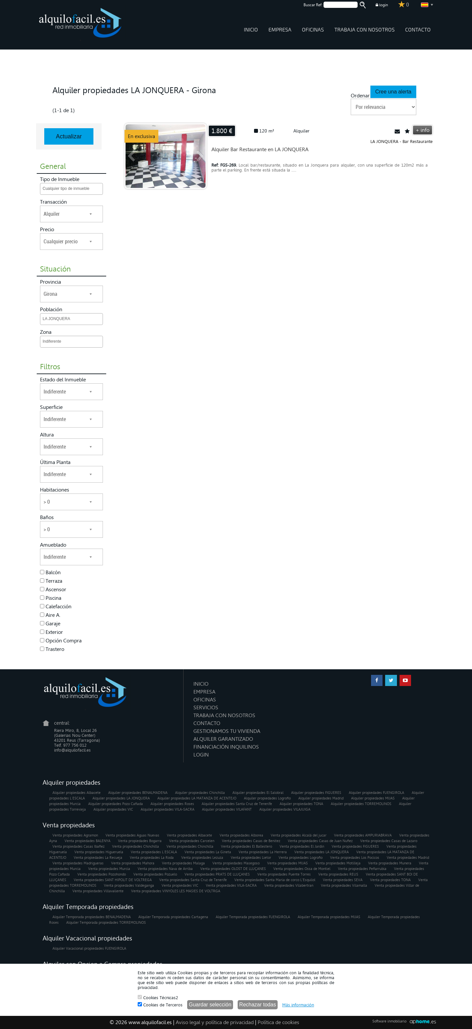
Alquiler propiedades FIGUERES (316, 793)
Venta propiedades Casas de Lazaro (388, 841)
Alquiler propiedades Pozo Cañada (115, 804)
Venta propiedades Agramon (75, 835)
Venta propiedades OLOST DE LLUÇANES (233, 869)
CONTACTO (418, 30)
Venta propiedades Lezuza (202, 858)
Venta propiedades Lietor (251, 858)
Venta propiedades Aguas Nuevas (132, 835)
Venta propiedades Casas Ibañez (78, 846)
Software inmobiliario (389, 1021)
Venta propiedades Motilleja (338, 863)
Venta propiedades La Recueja (98, 858)
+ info (422, 130)
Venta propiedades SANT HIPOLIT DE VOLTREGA (113, 880)
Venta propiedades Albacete (189, 835)
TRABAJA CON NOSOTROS (364, 30)
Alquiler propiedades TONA (301, 804)
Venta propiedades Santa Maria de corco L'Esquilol (274, 880)
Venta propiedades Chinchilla (135, 846)
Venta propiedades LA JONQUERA (321, 852)
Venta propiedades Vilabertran (288, 885)
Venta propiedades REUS (338, 874)
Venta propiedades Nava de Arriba (165, 869)
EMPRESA (279, 30)
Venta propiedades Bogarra (140, 841)
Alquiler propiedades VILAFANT (227, 809)
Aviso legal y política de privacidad (215, 1022)
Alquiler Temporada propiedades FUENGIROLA (253, 917)
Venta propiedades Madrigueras (78, 863)
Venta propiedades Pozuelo (155, 874)
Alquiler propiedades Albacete (76, 793)
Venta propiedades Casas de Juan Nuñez (320, 841)
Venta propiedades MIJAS (287, 863)
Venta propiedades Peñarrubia (362, 869)
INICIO (251, 30)
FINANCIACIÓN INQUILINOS (226, 747)
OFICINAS (313, 30)
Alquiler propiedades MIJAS (373, 798)
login (382, 5)
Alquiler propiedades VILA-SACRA (167, 809)
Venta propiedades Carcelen (191, 841)
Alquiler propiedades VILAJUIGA (284, 809)
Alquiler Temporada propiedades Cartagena (173, 917)
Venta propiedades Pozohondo (101, 874)
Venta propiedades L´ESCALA (154, 852)
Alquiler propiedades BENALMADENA (137, 793)
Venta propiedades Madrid (408, 858)
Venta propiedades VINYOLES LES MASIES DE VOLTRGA (175, 891)
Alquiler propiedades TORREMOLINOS (361, 804)
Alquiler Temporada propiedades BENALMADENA (91, 917)
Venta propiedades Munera (389, 863)
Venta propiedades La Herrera (263, 852)
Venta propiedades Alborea (241, 835)
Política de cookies (278, 1022)
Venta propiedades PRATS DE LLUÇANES (217, 874)
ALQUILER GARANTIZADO (223, 739)
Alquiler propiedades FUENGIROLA (376, 793)
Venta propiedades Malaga (183, 863)
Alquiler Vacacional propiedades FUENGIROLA (89, 948)
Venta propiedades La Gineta (208, 852)
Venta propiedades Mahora (132, 863)
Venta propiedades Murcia (109, 869)
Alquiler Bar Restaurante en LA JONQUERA (259, 149)
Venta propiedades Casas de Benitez (251, 841)
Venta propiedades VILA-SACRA (231, 885)
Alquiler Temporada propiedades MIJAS (329, 917)
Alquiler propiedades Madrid (321, 798)
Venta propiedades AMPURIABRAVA (363, 835)
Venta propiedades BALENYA (87, 841)
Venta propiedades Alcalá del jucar (298, 835)
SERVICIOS (205, 707)
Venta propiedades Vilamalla (344, 885)
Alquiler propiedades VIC (113, 809)
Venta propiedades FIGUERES (355, 846)
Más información (298, 1004)
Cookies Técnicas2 (158, 997)
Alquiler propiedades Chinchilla (200, 793)
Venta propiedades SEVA (343, 880)
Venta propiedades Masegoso (236, 863)
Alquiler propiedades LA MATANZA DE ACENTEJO (196, 798)
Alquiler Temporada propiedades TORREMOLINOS (106, 922)
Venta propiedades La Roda (152, 858)
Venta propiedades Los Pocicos (354, 858)
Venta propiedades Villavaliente (98, 891)
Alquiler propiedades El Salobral (258, 793)
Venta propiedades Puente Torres (284, 874)
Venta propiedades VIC (180, 885)
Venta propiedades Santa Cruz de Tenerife (193, 880)
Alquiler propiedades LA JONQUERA (121, 798)
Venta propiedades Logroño (301, 858)
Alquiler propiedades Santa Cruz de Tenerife (237, 804)
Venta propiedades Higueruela (98, 852)
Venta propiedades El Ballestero (246, 846)
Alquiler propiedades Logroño (267, 798)
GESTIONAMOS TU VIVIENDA (226, 731)
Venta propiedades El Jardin (302, 846)
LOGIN (201, 755)
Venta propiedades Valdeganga (129, 885)
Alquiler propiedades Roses (172, 804)
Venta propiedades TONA (390, 880)
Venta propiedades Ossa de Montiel (301, 869)
